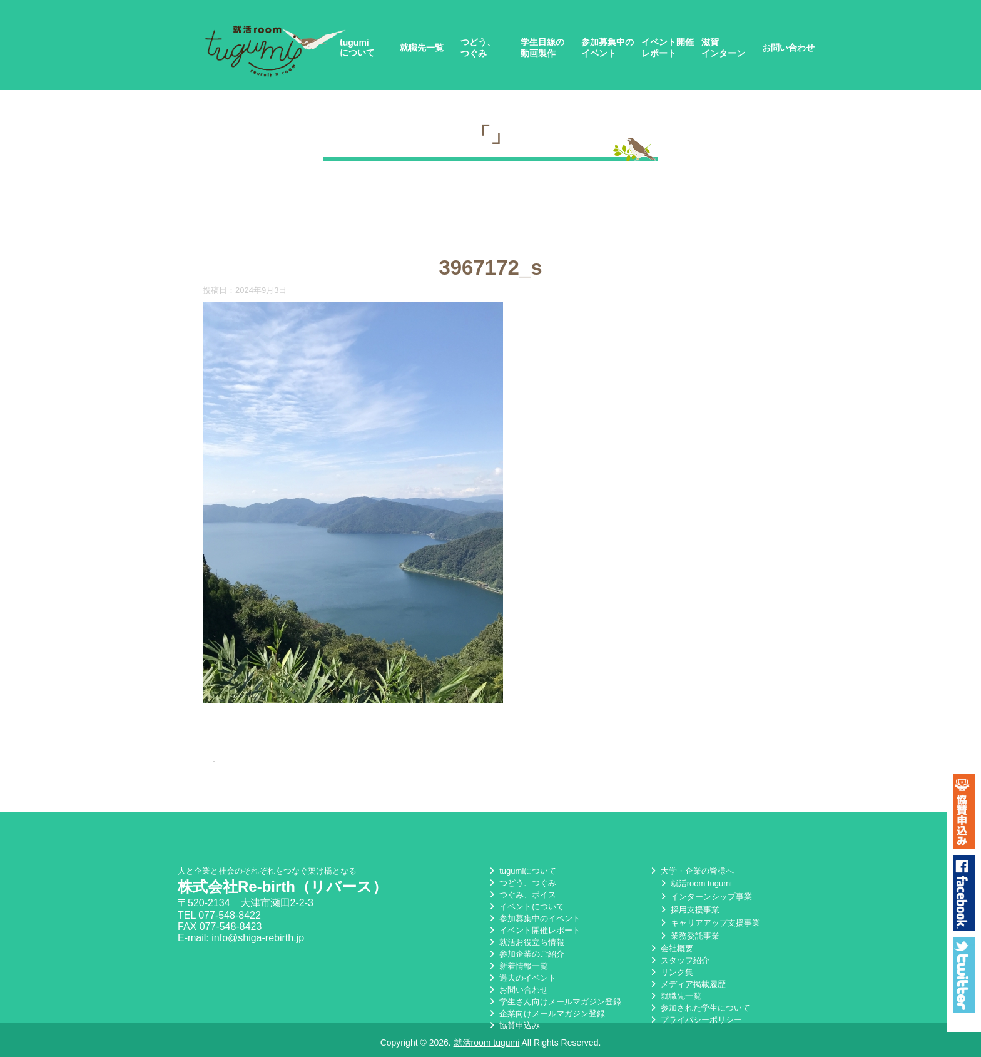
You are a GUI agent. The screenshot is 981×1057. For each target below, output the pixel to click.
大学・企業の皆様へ (691, 871)
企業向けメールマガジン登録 (546, 1013)
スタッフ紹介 (678, 960)
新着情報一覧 (517, 966)
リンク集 (670, 972)
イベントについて (525, 906)
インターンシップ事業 (705, 896)
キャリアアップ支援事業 (709, 922)
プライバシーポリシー (695, 1019)
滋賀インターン (723, 47)
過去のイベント (521, 978)
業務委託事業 (688, 936)
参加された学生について (699, 1008)
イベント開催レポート (667, 47)
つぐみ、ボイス (521, 894)
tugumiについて (357, 48)
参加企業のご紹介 (525, 954)
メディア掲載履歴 (687, 984)
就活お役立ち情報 (525, 942)
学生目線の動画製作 (542, 47)
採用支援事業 (688, 909)
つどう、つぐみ (478, 47)
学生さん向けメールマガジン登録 (554, 1001)
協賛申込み (513, 1025)
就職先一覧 (422, 48)
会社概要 (670, 948)
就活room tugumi (695, 883)
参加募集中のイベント (607, 47)
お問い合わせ (788, 48)
